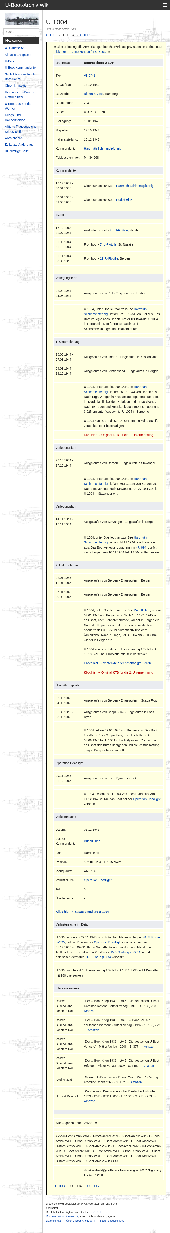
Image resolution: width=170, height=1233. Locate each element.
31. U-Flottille (119, 230)
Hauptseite (16, 48)
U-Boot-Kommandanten (21, 67)
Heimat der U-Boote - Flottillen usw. (19, 94)
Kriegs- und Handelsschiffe (15, 117)
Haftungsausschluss (112, 1220)
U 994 (142, 547)
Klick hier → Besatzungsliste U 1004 (82, 911)
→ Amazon (91, 1030)
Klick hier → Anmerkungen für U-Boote (79, 51)
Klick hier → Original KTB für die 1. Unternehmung (118, 435)
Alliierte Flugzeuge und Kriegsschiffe (20, 129)
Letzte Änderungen (22, 144)
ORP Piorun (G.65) (98, 957)
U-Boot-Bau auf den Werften (18, 106)
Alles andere (13, 138)
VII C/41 (89, 75)
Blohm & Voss (93, 94)
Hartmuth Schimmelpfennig (102, 148)
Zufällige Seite (19, 151)
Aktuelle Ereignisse (18, 55)
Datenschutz (53, 1220)
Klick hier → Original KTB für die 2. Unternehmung (118, 672)
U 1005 (85, 35)
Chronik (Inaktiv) (16, 85)
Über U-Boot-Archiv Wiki (80, 1220)
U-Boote (10, 61)
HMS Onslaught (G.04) (125, 952)
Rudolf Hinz (124, 199)
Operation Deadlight (147, 799)
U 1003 (52, 35)
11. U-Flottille (109, 258)
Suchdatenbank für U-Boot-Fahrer (20, 76)
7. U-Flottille (108, 244)
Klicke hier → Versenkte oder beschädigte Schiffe (118, 663)
